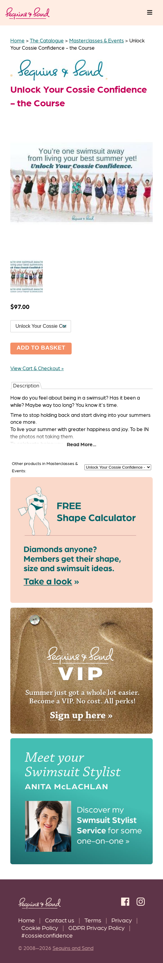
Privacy (121, 920)
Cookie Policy (39, 927)
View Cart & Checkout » (37, 368)
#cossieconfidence (47, 935)
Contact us (59, 920)
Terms (92, 920)
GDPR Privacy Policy (96, 927)
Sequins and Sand (73, 948)
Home (26, 920)
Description (26, 385)
